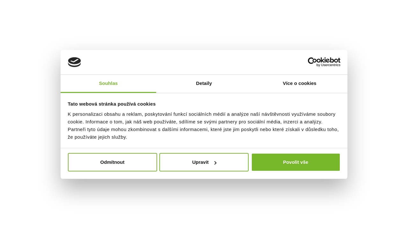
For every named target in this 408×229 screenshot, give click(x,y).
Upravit (204, 162)
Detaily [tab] (204, 83)
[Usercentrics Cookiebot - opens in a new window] (312, 62)
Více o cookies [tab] (300, 83)
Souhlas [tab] (108, 83)
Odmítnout (112, 162)
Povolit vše (295, 162)
